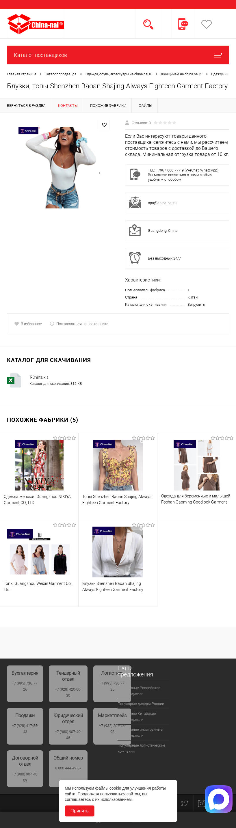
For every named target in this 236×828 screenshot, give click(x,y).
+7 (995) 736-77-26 (25, 686)
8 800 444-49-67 (68, 768)
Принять (79, 810)
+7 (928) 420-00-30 (68, 692)
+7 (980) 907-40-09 (25, 777)
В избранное (28, 324)
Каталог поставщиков (118, 55)
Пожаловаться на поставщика (79, 324)
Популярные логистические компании (141, 748)
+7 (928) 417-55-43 (25, 728)
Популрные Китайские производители (137, 716)
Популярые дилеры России (141, 704)
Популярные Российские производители (139, 691)
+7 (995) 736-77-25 (112, 686)
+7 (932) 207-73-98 (112, 728)
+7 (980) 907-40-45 (68, 735)
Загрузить (196, 304)
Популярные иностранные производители (140, 732)
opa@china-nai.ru (162, 203)
